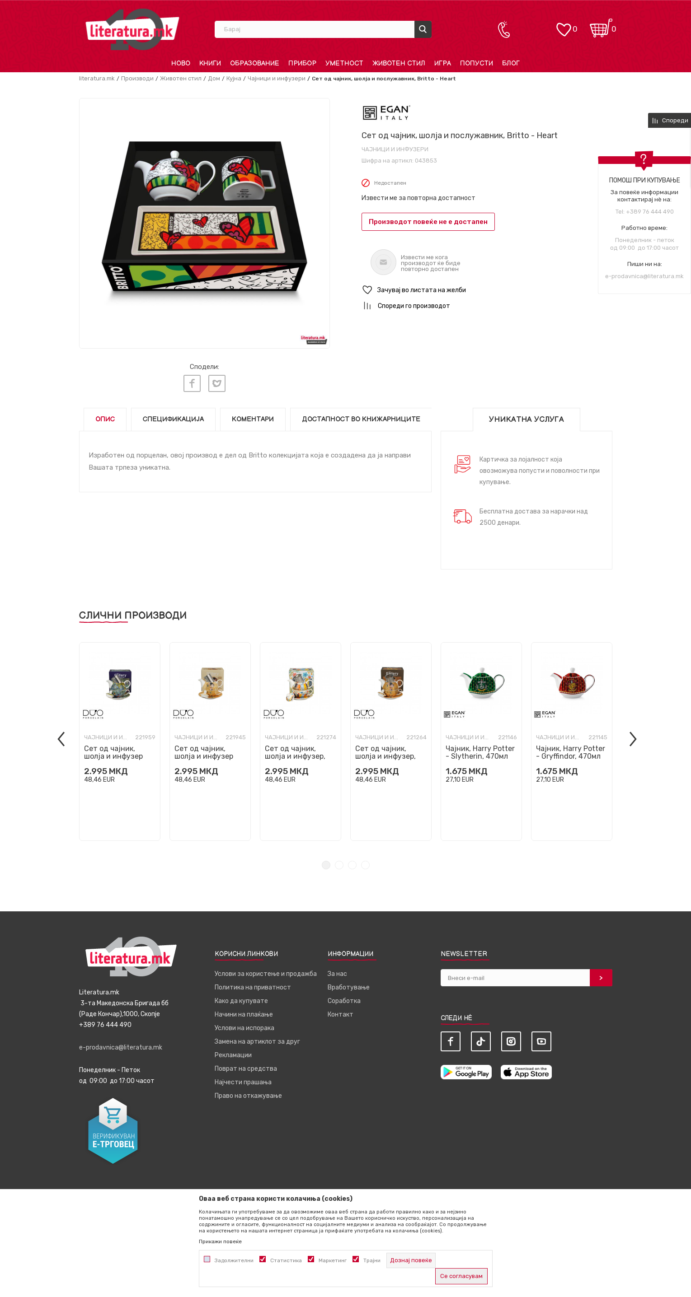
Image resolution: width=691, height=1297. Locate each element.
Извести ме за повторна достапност (418, 198)
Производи (137, 78)
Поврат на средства (246, 1069)
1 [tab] (326, 865)
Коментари (253, 419)
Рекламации (233, 1055)
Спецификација (173, 419)
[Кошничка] (601, 25)
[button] (487, 290)
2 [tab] (339, 865)
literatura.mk (97, 78)
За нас (337, 974)
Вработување (349, 987)
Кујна (233, 78)
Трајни (372, 1260)
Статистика (286, 1260)
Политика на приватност (253, 987)
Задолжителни (234, 1260)
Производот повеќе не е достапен (428, 222)
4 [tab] (365, 865)
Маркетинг (333, 1260)
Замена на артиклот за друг (257, 1041)
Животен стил (181, 78)
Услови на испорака (244, 1028)
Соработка (344, 1001)
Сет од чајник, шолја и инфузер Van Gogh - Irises (113, 756)
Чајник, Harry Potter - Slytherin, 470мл (480, 752)
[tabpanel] (119, 741)
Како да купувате (241, 1001)
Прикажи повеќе (220, 1241)
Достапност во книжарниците (361, 419)
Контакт (340, 1014)
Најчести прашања (243, 1082)
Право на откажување (248, 1096)
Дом (214, 78)
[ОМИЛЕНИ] (563, 25)
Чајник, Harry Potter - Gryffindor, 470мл (570, 752)
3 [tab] (352, 865)
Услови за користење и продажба (266, 974)
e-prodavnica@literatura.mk (644, 276)
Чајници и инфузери (277, 78)
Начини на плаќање (244, 1014)
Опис (105, 419)
